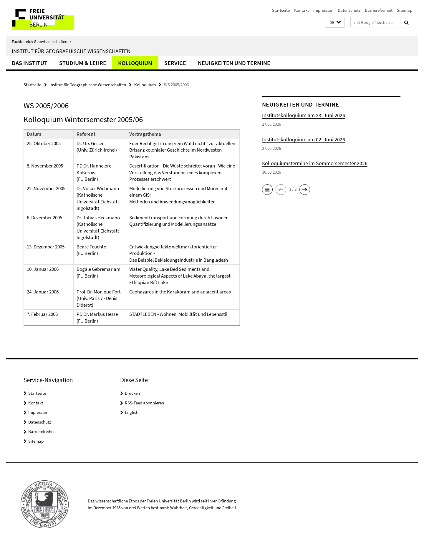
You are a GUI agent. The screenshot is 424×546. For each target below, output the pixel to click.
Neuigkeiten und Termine (234, 63)
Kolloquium (135, 63)
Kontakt (301, 10)
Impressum (323, 10)
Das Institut (29, 63)
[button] (335, 22)
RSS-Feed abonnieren (144, 403)
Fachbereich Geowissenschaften (41, 41)
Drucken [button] (132, 393)
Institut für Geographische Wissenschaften (71, 50)
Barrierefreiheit (378, 10)
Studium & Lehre (82, 63)
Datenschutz (349, 10)
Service (175, 63)
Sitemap (404, 10)
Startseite (281, 10)
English (131, 412)
